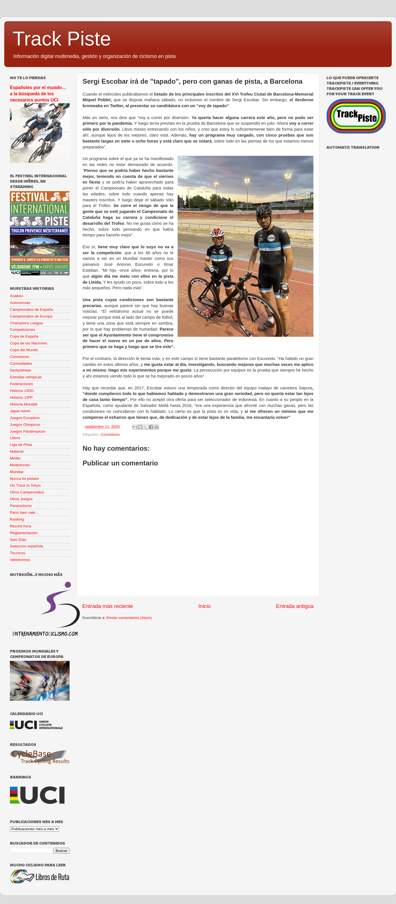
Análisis (16, 296)
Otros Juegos (21, 499)
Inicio (204, 606)
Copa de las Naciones (28, 343)
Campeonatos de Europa (31, 316)
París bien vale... (24, 512)
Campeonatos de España (31, 309)
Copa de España (24, 336)
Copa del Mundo (24, 350)
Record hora (20, 526)
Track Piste (62, 39)
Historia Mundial (23, 404)
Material (16, 451)
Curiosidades (21, 363)
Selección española (26, 546)
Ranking (17, 519)
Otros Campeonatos (27, 492)
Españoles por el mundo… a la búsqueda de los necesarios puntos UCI (38, 93)
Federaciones (21, 384)
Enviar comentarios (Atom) (129, 618)
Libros (15, 438)
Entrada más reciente (107, 606)
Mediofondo (20, 465)
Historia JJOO (22, 391)
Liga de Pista (21, 445)
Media (15, 458)
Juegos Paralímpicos (27, 431)
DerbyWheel (20, 370)
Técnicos (17, 553)
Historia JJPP (21, 397)
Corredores (110, 434)
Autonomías (20, 303)
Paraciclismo (21, 506)
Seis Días (18, 540)
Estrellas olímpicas (26, 377)
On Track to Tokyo (25, 485)
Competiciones (22, 329)
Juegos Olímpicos (25, 424)
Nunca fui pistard (24, 478)
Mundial (16, 472)
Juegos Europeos (25, 418)
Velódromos (20, 560)
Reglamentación (24, 533)
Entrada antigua (295, 606)
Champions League (26, 323)
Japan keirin (20, 411)
